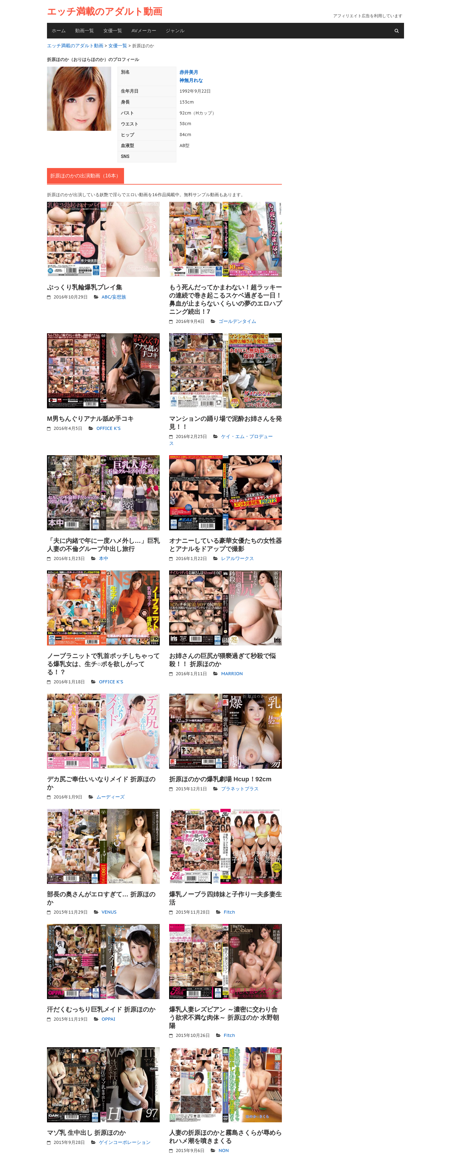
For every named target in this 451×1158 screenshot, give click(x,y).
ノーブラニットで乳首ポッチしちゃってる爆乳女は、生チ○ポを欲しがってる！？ (103, 654)
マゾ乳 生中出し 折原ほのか (86, 1122)
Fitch (229, 902)
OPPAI (108, 1008)
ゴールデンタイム (236, 319)
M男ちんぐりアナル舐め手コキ (90, 416)
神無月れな (190, 78)
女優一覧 (112, 30)
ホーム (59, 30)
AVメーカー (144, 30)
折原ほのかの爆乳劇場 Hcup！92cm (220, 769)
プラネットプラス (238, 779)
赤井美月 (188, 71)
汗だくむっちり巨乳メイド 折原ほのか (101, 999)
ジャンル (175, 30)
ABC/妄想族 (113, 295)
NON (223, 1139)
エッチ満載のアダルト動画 (104, 11)
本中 (103, 549)
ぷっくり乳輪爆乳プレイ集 (84, 285)
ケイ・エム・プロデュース (247, 434)
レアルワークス (236, 549)
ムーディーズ (109, 787)
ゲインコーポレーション (123, 1131)
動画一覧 (84, 30)
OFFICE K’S (107, 426)
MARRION (231, 663)
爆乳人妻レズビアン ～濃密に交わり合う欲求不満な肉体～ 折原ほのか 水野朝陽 (224, 1007)
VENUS (109, 902)
